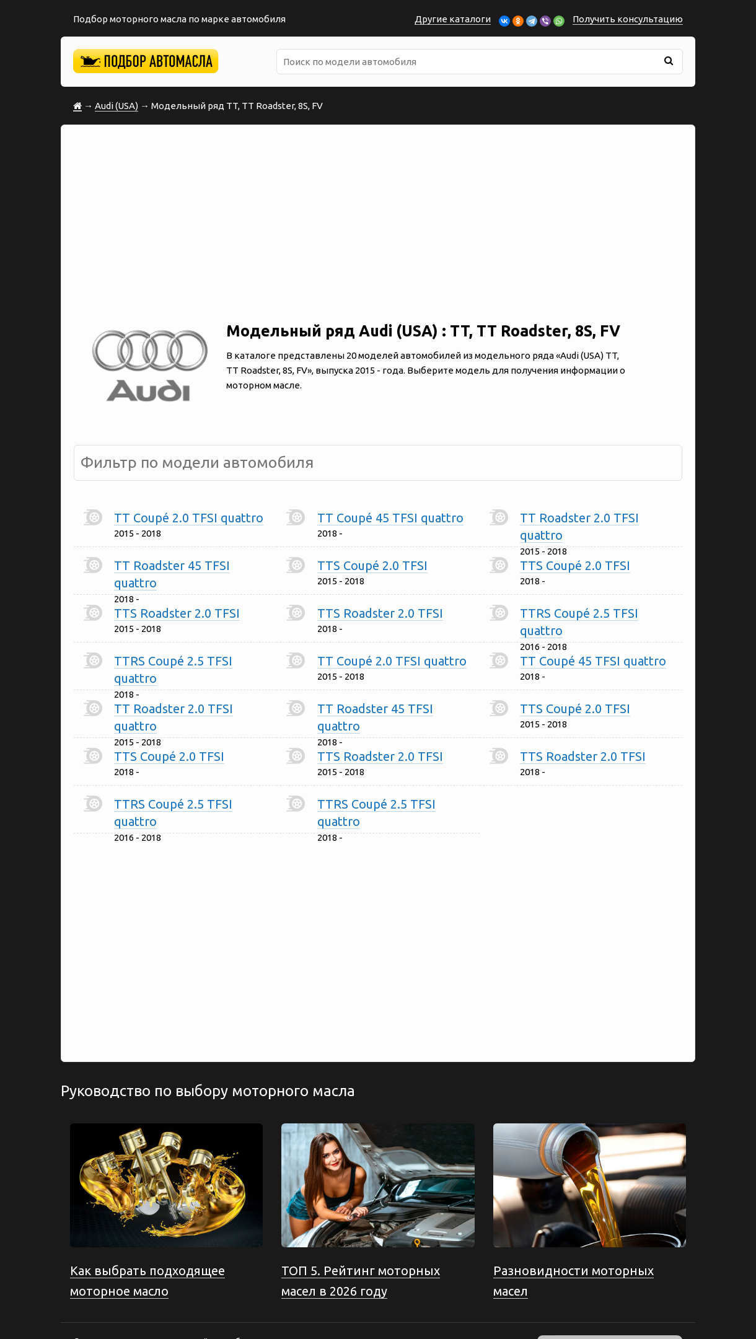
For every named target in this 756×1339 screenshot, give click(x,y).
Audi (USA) (116, 105)
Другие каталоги (453, 19)
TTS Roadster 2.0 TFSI (177, 613)
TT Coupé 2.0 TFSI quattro (188, 518)
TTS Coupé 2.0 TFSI (372, 565)
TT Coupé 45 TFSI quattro (390, 518)
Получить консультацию (628, 19)
